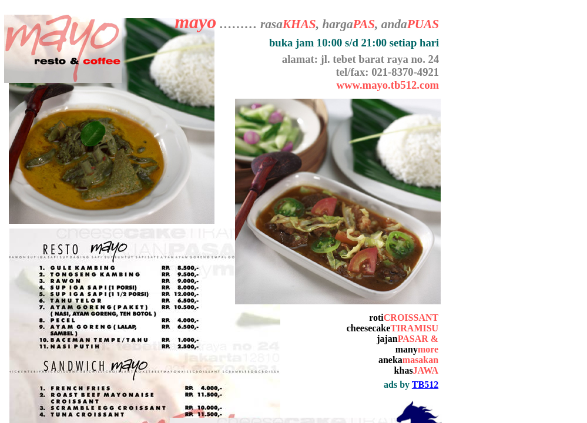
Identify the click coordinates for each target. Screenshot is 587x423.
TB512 (425, 385)
